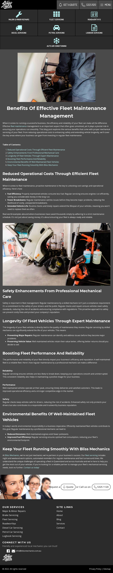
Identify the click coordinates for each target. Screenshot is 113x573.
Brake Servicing (10, 515)
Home (59, 511)
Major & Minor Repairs (14, 511)
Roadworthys (9, 523)
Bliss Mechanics (12, 455)
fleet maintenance (19, 126)
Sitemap (107, 569)
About (59, 515)
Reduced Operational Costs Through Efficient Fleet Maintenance (36, 149)
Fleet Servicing (9, 519)
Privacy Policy (95, 569)
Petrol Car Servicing (12, 531)
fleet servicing (91, 455)
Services (60, 523)
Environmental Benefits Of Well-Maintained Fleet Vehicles (33, 162)
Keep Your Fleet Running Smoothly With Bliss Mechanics (32, 165)
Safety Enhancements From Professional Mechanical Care (33, 152)
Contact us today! (31, 467)
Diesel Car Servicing (12, 527)
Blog (58, 519)
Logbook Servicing (11, 536)
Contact (60, 527)
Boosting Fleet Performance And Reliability (26, 159)
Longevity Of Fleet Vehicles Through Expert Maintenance (33, 155)
